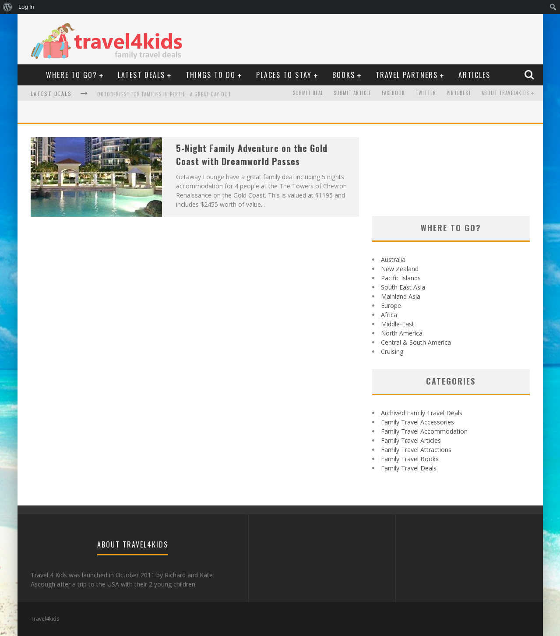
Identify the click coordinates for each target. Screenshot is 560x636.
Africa (389, 315)
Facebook (393, 93)
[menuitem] (7, 7)
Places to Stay (284, 75)
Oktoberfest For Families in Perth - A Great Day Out (164, 94)
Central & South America (416, 342)
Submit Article (352, 93)
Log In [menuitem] (26, 7)
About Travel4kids (505, 93)
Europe (391, 305)
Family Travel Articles (411, 440)
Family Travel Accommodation (424, 431)
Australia (393, 259)
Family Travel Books (410, 459)
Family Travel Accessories (417, 422)
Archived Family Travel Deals (421, 413)
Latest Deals (141, 75)
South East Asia (403, 287)
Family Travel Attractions (416, 449)
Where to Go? (71, 75)
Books (343, 75)
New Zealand (400, 269)
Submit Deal (308, 93)
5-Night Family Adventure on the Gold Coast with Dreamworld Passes (252, 154)
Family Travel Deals (409, 468)
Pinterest (459, 93)
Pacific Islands (401, 278)
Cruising (392, 351)
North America (402, 333)
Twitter (426, 93)
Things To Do (211, 75)
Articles (474, 75)
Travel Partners (407, 75)
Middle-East (397, 324)
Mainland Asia (400, 296)
